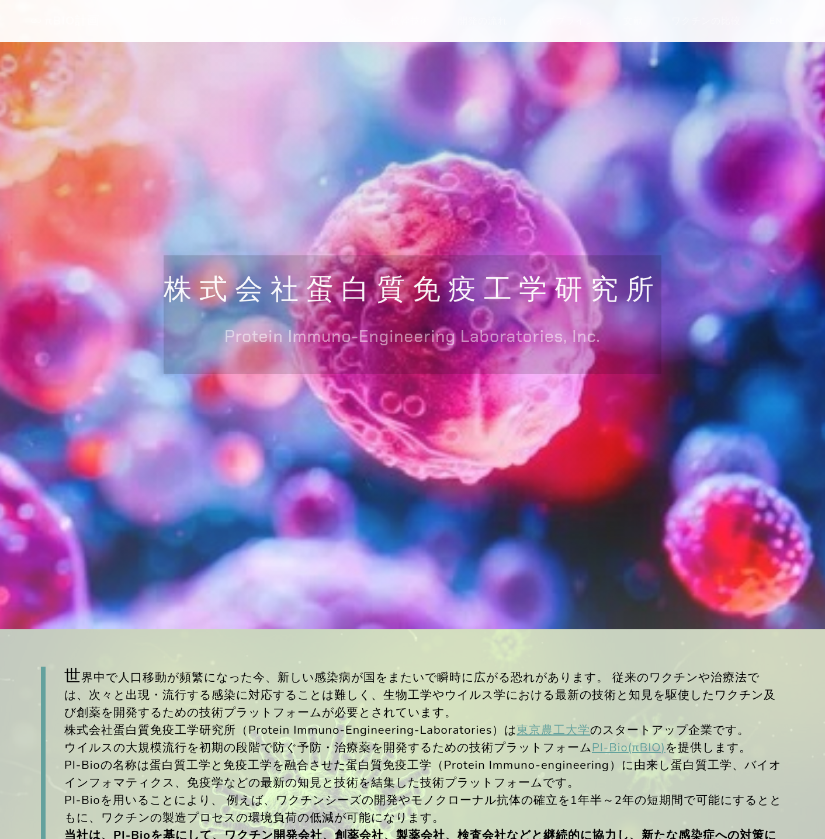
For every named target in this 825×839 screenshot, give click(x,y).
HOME (347, 21)
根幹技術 (410, 21)
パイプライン (565, 21)
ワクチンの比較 (706, 21)
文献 (633, 21)
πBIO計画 (63, 21)
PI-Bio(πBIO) (628, 747)
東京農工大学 (553, 730)
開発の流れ (483, 21)
